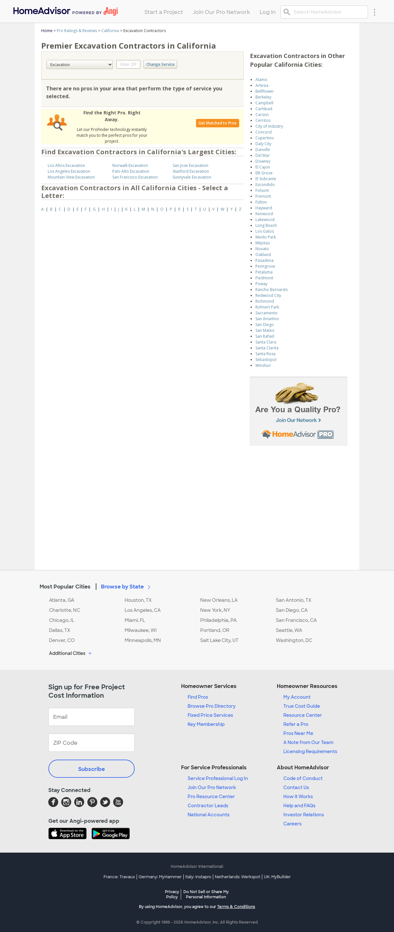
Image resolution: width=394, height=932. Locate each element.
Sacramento (266, 313)
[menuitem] (65, 10)
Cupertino (264, 138)
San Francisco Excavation (135, 177)
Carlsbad (263, 108)
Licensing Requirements (310, 751)
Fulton (261, 202)
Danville (262, 149)
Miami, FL (135, 620)
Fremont (263, 196)
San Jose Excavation (190, 165)
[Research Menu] (374, 12)
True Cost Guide (301, 706)
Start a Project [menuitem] (163, 12)
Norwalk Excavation (130, 165)
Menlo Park (265, 237)
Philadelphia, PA (218, 620)
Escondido (265, 184)
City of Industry (269, 126)
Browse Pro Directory (212, 706)
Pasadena (264, 260)
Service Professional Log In (218, 778)
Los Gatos (264, 231)
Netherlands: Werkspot (237, 877)
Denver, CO (62, 640)
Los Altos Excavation (66, 165)
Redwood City (268, 295)
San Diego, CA (292, 610)
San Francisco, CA (296, 620)
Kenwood (264, 213)
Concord (263, 132)
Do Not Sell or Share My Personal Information (206, 894)
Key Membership (206, 724)
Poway (261, 283)
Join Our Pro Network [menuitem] (221, 12)
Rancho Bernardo (271, 289)
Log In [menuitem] (268, 12)
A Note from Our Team (308, 742)
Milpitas (262, 243)
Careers (292, 824)
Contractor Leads (208, 806)
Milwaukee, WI (141, 630)
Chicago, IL (61, 620)
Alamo (261, 79)
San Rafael (264, 336)
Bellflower (264, 91)
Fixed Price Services (210, 715)
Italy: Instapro (198, 877)
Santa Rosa (265, 353)
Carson (262, 114)
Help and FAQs (299, 806)
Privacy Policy (172, 894)
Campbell (264, 103)
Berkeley (263, 97)
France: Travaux (119, 877)
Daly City (263, 143)
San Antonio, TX (293, 600)
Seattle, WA (289, 630)
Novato (262, 248)
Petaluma (264, 272)
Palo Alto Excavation (130, 171)
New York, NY (215, 610)
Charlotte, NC (64, 610)
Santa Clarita (266, 348)
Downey (262, 161)
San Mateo (265, 330)
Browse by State (127, 586)
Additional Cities (71, 653)
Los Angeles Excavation (69, 171)
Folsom (262, 190)
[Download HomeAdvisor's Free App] (70, 834)
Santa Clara (265, 342)
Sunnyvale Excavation (192, 177)
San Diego (264, 324)
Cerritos (262, 120)
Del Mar (262, 155)
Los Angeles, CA (143, 610)
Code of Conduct (303, 778)
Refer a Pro (295, 724)
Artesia (261, 85)
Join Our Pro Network (212, 787)
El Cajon (262, 167)
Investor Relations (303, 815)
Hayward (263, 208)
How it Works (298, 796)
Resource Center (302, 715)
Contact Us (296, 787)
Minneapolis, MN (143, 640)
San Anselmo (267, 318)
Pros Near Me (298, 733)
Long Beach (266, 225)
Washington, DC (294, 640)
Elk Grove (264, 173)
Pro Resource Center (211, 796)
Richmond (264, 301)
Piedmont (264, 278)
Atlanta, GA (61, 600)
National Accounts (208, 815)
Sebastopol (266, 359)
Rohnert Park (267, 307)
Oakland (263, 254)
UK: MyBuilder (277, 877)
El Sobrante (265, 178)
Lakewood (265, 219)
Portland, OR (214, 630)
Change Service (160, 64)
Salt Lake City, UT (219, 640)
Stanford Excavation (191, 171)
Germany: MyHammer (160, 877)
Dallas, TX (59, 630)
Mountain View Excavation (71, 177)
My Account (297, 697)
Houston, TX (138, 600)
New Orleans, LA (219, 600)
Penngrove (265, 266)
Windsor (263, 365)
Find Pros (198, 697)
